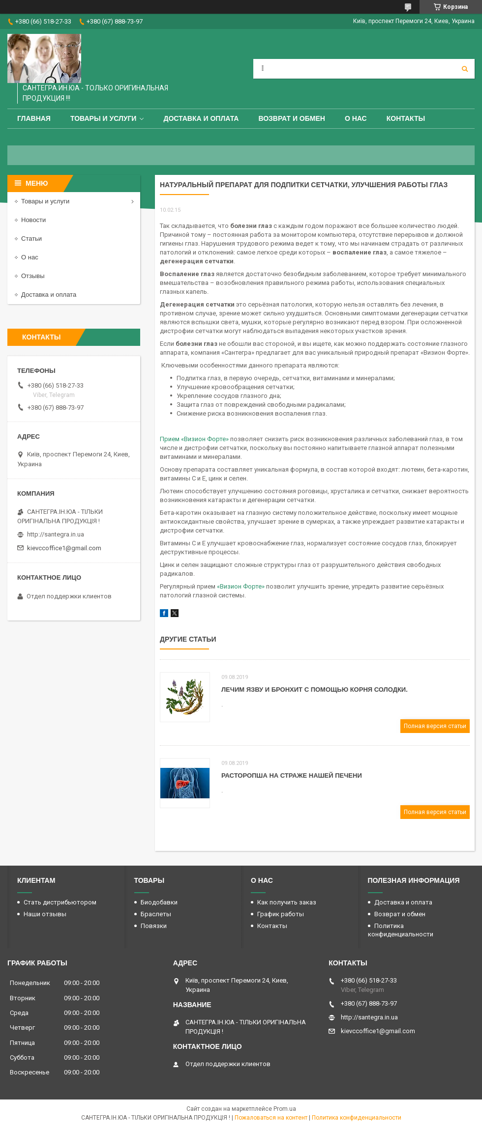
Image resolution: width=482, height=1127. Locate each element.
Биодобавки (159, 902)
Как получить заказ (286, 902)
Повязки (154, 926)
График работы (280, 914)
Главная (34, 118)
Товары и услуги (103, 118)
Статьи (31, 238)
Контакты (406, 118)
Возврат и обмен (291, 118)
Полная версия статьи (435, 726)
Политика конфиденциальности (356, 1117)
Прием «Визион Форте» (194, 439)
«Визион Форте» (241, 586)
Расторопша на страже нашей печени (291, 775)
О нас (356, 118)
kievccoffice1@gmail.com (64, 548)
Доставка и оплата (201, 118)
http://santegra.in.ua (55, 534)
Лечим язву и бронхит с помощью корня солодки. (314, 689)
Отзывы (33, 276)
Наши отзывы (45, 914)
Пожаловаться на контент (271, 1117)
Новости (33, 220)
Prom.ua (284, 1108)
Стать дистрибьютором (60, 902)
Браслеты (156, 914)
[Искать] (465, 69)
